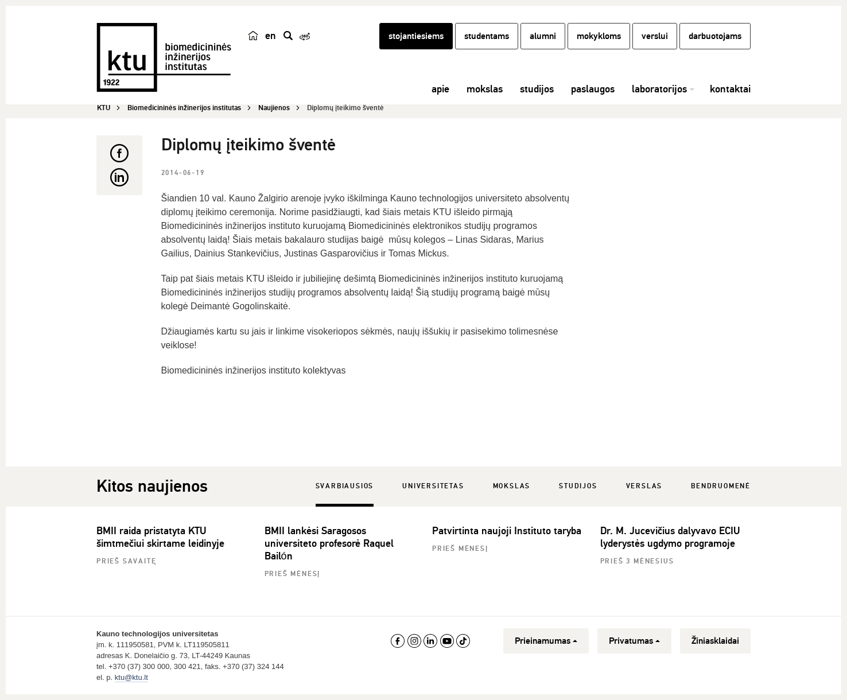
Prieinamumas (546, 641)
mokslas (485, 89)
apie (440, 89)
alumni (543, 36)
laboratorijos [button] (659, 89)
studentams (486, 36)
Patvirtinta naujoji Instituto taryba (506, 530)
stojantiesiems (416, 36)
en (270, 35)
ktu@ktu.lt (131, 677)
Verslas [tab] (644, 486)
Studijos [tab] (578, 486)
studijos (537, 89)
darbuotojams (715, 36)
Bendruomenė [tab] (721, 486)
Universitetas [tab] (433, 486)
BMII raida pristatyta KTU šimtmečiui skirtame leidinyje (160, 537)
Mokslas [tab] (512, 486)
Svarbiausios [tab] (345, 486)
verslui (655, 36)
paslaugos (593, 89)
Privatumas (634, 641)
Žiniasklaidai (715, 641)
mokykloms (599, 36)
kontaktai (730, 89)
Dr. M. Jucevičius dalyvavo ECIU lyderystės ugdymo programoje (670, 537)
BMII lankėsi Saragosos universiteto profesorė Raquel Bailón (329, 543)
